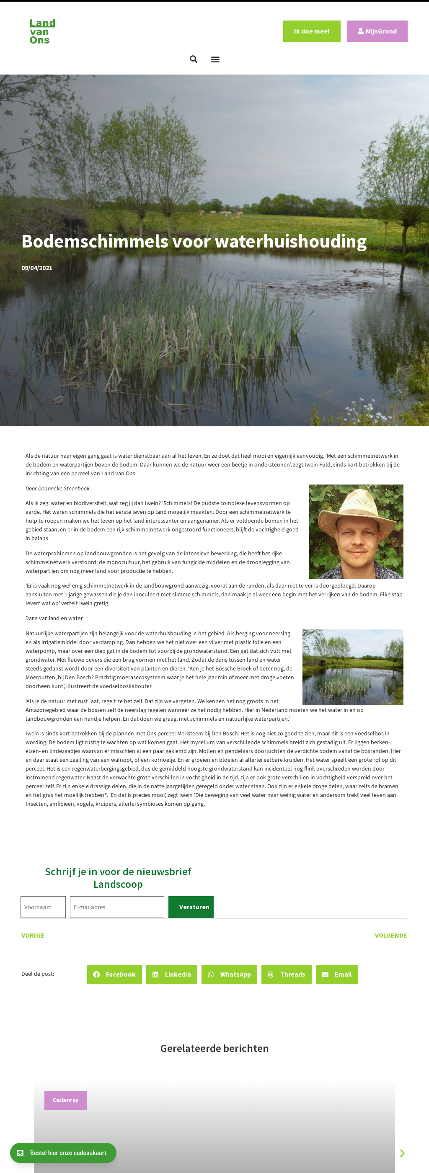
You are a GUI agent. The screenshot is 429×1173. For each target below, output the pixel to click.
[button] (193, 59)
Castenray (65, 1100)
